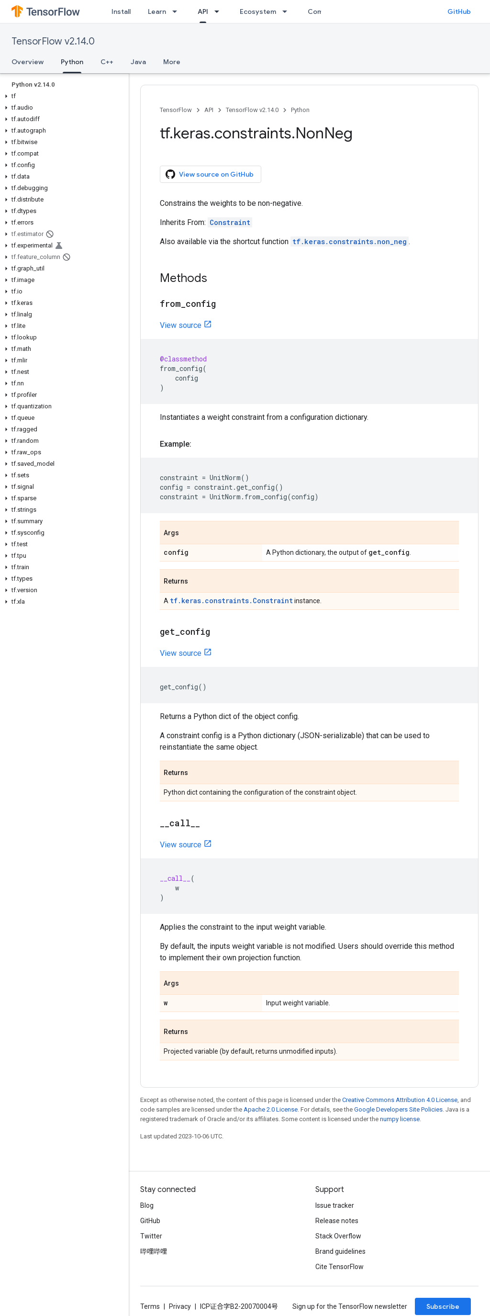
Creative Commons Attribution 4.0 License (399, 1099)
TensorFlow (176, 109)
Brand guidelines (340, 1251)
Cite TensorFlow (339, 1267)
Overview (27, 61)
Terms (150, 1306)
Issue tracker (334, 1205)
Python (300, 109)
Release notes (336, 1221)
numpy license (400, 1119)
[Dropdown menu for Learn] (177, 11)
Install (121, 11)
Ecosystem (258, 11)
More (171, 61)
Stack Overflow (338, 1236)
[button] (62, 96)
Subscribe (442, 1306)
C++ (106, 61)
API (208, 109)
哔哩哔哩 (153, 1251)
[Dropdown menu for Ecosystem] (287, 11)
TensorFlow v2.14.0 (53, 41)
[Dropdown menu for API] (219, 11)
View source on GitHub (210, 174)
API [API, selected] (203, 11)
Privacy (180, 1306)
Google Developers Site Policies (398, 1109)
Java (138, 61)
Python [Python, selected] (72, 61)
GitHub (459, 11)
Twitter (151, 1236)
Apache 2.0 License (271, 1109)
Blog (147, 1205)
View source (180, 325)
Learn (157, 11)
